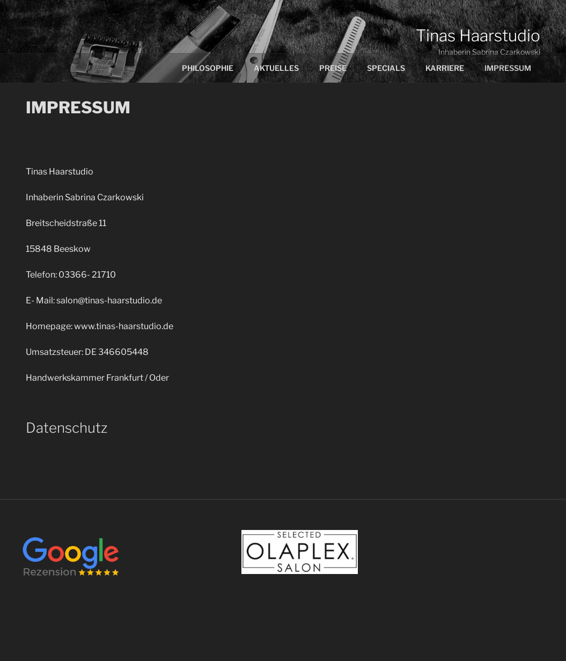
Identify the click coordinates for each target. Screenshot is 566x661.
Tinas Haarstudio (478, 35)
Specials (386, 67)
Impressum (507, 67)
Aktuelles (276, 67)
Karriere (444, 67)
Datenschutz (66, 427)
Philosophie (207, 67)
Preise (333, 67)
